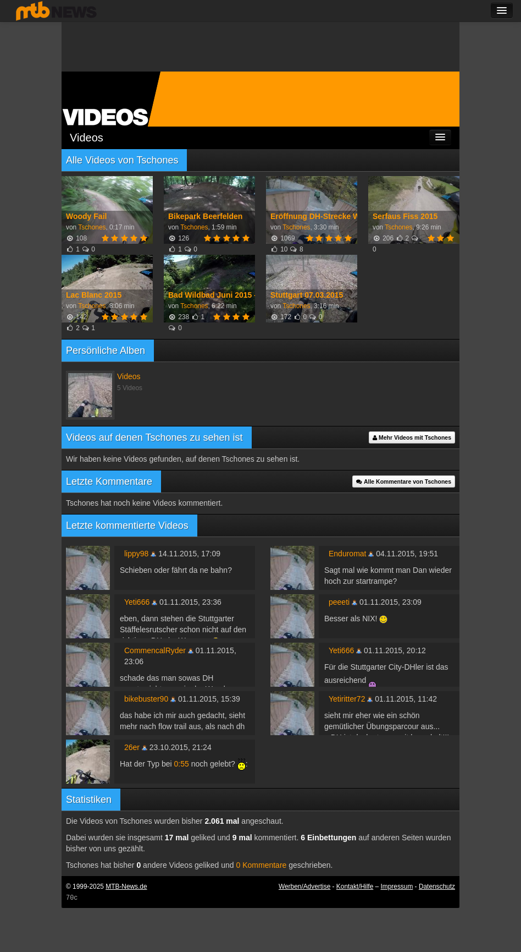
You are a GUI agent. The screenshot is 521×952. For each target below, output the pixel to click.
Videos (86, 138)
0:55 (181, 763)
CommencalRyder (155, 650)
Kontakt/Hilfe (354, 886)
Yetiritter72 (347, 698)
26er (132, 747)
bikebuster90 (146, 698)
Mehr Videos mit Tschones (412, 437)
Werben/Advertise (304, 886)
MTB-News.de (126, 886)
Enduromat (347, 553)
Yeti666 (136, 602)
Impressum (397, 886)
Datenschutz (437, 886)
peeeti (339, 602)
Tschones (92, 227)
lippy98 (136, 553)
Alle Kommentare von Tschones (403, 481)
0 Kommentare (261, 865)
